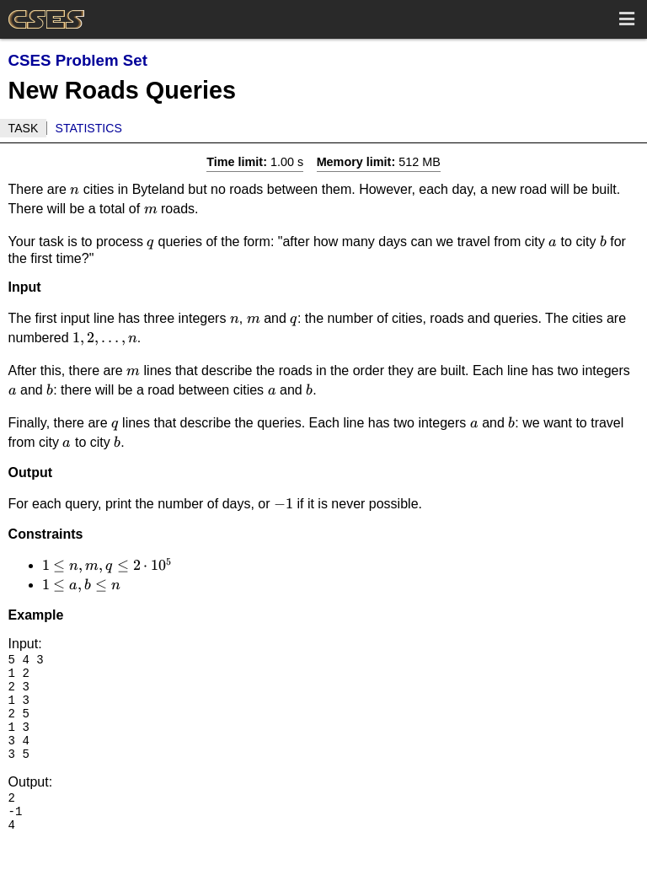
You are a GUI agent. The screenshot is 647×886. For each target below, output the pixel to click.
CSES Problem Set (77, 60)
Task (23, 128)
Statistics (89, 128)
